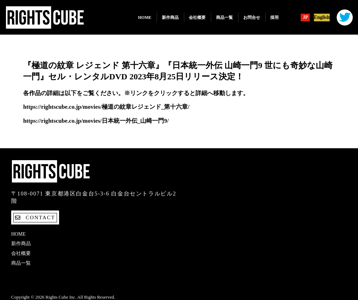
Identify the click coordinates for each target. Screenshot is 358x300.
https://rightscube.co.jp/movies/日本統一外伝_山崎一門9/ (96, 120)
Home (144, 17)
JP (305, 17)
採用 (274, 17)
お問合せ (251, 17)
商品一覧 (224, 17)
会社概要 (197, 17)
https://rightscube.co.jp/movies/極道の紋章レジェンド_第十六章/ (106, 106)
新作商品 (170, 17)
